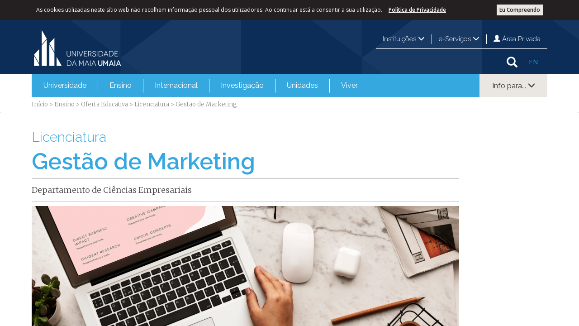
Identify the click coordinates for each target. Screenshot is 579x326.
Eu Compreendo (519, 10)
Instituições (404, 39)
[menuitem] (65, 85)
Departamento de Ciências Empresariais (112, 190)
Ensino (120, 85)
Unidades (302, 85)
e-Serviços (459, 39)
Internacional (176, 85)
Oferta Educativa (104, 104)
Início (40, 104)
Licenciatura (151, 104)
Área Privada (517, 39)
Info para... (513, 86)
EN (533, 61)
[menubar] (200, 85)
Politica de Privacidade (417, 10)
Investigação (242, 85)
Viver (349, 85)
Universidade (64, 85)
